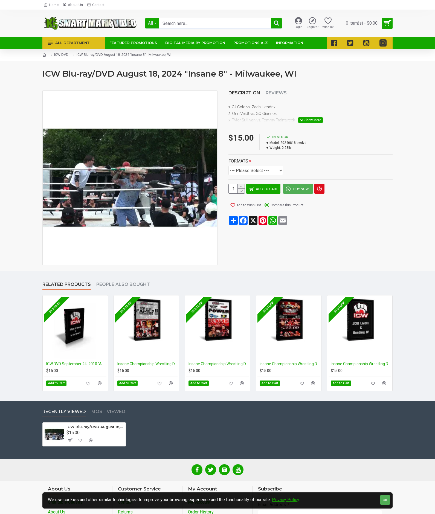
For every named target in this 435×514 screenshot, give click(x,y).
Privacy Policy (285, 499)
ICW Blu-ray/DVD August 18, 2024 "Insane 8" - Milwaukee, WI (95, 427)
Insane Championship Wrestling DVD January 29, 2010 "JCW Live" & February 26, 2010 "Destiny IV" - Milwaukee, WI (361, 364)
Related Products (66, 284)
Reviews (276, 92)
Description (244, 92)
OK (385, 500)
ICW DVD (61, 55)
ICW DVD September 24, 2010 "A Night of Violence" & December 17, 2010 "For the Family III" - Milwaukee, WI (76, 364)
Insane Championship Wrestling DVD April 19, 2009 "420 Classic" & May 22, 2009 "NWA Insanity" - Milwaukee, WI (290, 364)
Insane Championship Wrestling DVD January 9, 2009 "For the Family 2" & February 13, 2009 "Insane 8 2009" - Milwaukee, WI (147, 364)
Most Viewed (108, 411)
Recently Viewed (64, 411)
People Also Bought (123, 284)
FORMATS (238, 154)
